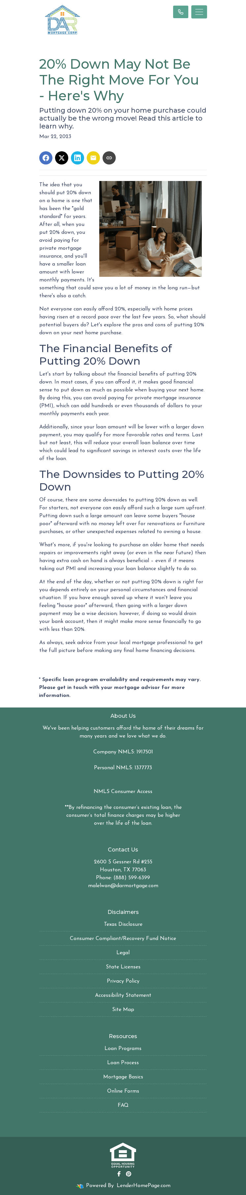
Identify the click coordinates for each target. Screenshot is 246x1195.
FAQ (123, 1105)
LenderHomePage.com (143, 1185)
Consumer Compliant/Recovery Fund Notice (123, 938)
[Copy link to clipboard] (109, 157)
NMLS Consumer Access (123, 791)
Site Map (123, 1009)
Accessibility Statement (123, 995)
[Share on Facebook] (45, 157)
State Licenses (123, 967)
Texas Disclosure (123, 924)
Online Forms (123, 1091)
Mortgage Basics (123, 1077)
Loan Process (123, 1063)
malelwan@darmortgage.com (123, 885)
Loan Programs (123, 1048)
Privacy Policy (123, 981)
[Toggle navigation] (199, 11)
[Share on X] (61, 157)
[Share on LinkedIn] (77, 157)
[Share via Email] (93, 157)
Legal (123, 953)
